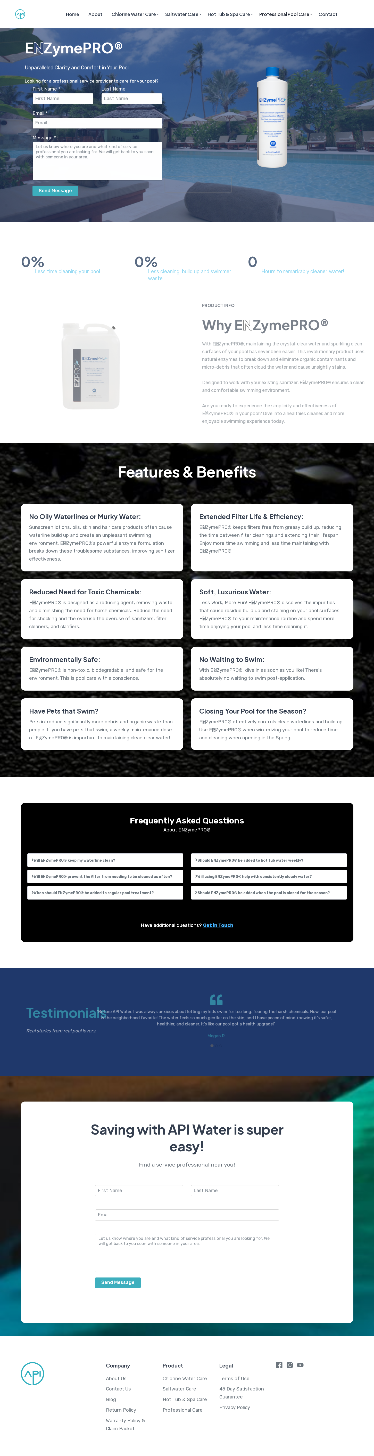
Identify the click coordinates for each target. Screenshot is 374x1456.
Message (46, 138)
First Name (48, 89)
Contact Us (118, 1389)
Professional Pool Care (284, 14)
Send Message (57, 190)
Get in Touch (218, 925)
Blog (111, 1399)
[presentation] (200, 184)
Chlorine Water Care (134, 14)
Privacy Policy (234, 1407)
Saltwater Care (181, 14)
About (95, 14)
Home (72, 14)
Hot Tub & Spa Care (229, 14)
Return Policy (121, 1410)
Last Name (116, 89)
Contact (328, 14)
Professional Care (183, 1410)
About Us (116, 1378)
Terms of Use (234, 1378)
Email (42, 113)
